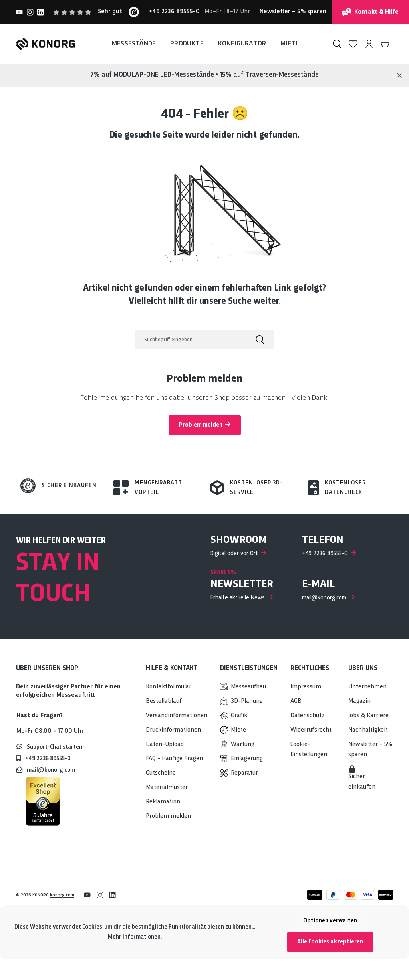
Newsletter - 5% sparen (370, 750)
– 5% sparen (293, 12)
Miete (238, 730)
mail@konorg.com (51, 770)
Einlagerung (247, 759)
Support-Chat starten (54, 747)
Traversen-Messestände (282, 74)
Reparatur (244, 773)
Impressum (305, 687)
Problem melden (204, 424)
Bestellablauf (164, 701)
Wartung (242, 744)
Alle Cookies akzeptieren (330, 942)
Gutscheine (161, 773)
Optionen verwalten (330, 920)
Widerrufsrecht (311, 730)
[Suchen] (337, 43)
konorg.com (62, 895)
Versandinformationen (176, 716)
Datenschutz (307, 716)
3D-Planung (247, 701)
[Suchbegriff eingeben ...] (190, 339)
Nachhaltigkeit (368, 730)
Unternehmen (367, 687)
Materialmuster (167, 788)
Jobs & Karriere (368, 716)
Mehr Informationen (134, 937)
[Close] (399, 76)
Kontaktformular (168, 687)
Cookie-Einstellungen (308, 750)
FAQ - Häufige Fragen (174, 759)
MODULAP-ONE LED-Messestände (163, 74)
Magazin (359, 701)
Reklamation (163, 802)
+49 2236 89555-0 (48, 758)
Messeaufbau (248, 687)
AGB (296, 701)
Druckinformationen (173, 730)
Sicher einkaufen (69, 485)
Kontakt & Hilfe (370, 12)
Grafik (239, 716)
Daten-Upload (165, 744)
